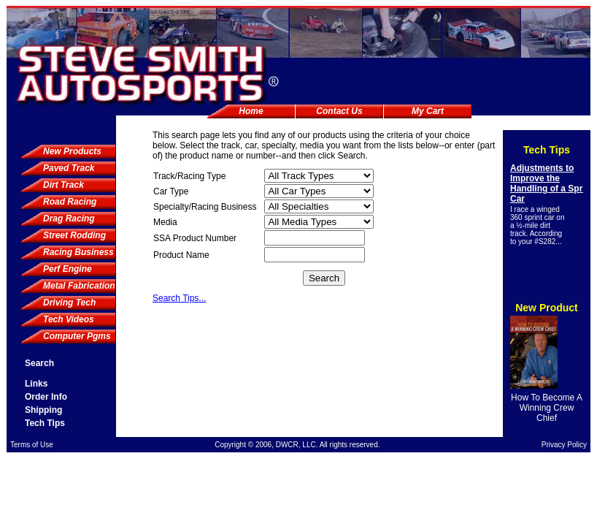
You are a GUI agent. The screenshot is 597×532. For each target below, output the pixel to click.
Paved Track (69, 168)
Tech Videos (68, 319)
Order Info (46, 397)
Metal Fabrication (79, 286)
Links (36, 384)
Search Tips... (179, 298)
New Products (72, 151)
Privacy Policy (564, 445)
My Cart (428, 111)
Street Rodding (74, 235)
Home (251, 111)
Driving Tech (69, 302)
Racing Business (78, 252)
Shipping (43, 410)
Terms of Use (31, 445)
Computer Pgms (77, 336)
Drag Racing (69, 218)
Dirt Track (63, 185)
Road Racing (69, 202)
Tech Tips (45, 423)
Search (39, 363)
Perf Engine (67, 269)
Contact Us (339, 111)
